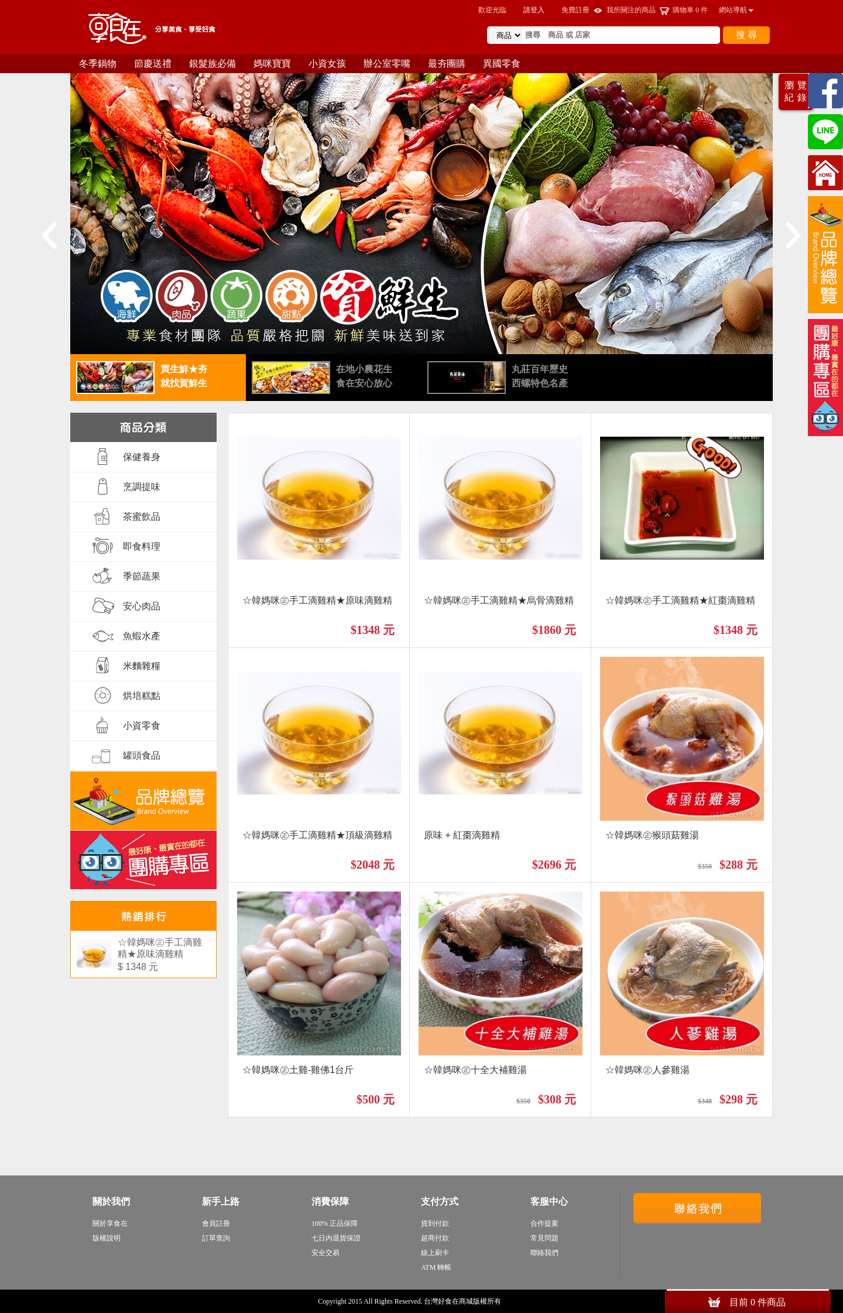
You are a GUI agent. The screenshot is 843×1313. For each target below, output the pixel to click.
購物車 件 (690, 10)
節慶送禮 (153, 63)
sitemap (514, 1301)
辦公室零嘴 (387, 63)
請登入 (533, 10)
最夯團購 (446, 63)
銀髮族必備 (212, 63)
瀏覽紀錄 (797, 91)
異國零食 (501, 63)
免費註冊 (575, 10)
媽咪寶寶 (272, 63)
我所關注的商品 (631, 10)
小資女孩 (327, 63)
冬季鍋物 (97, 63)
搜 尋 (746, 35)
